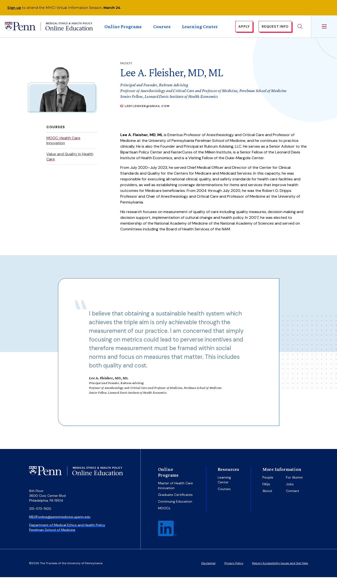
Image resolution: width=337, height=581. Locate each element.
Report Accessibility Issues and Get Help (280, 567)
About (267, 495)
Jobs (290, 488)
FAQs (266, 488)
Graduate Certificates (175, 498)
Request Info (275, 28)
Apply (244, 28)
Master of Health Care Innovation (175, 489)
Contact (292, 495)
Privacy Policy (233, 567)
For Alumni (294, 481)
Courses (162, 28)
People (267, 481)
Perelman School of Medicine (52, 533)
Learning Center (200, 28)
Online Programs (123, 28)
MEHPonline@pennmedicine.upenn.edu (59, 520)
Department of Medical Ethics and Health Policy (67, 529)
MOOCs (164, 512)
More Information (281, 473)
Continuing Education (175, 505)
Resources (228, 473)
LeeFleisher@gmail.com (147, 110)
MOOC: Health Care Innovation (63, 144)
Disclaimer (208, 567)
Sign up (14, 8)
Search (300, 28)
